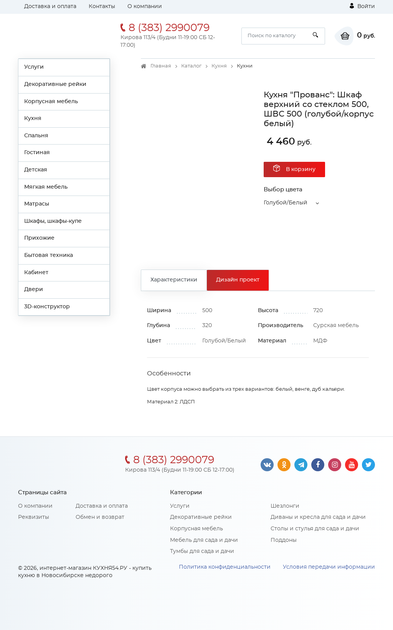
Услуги (34, 67)
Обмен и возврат (100, 517)
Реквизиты (33, 517)
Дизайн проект (237, 280)
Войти (362, 6)
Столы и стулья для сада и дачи (315, 528)
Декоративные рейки (55, 84)
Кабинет (36, 272)
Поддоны (284, 540)
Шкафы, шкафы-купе (53, 221)
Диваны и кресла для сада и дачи (318, 517)
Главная (160, 66)
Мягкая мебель (46, 187)
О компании (144, 6)
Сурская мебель (336, 325)
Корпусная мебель (51, 101)
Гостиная (37, 152)
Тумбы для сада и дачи (202, 551)
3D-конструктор (47, 306)
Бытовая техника (48, 255)
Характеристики (173, 280)
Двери (33, 289)
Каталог (191, 66)
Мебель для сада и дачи (204, 540)
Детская (35, 170)
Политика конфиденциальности (225, 567)
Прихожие (39, 238)
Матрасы (36, 204)
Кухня (32, 118)
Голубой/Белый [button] (285, 203)
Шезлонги (285, 506)
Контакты (102, 6)
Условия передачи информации (329, 567)
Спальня (36, 135)
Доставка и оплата (50, 6)
